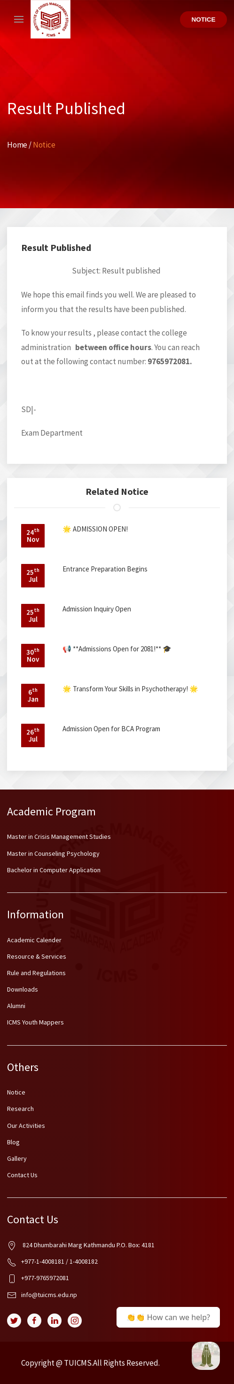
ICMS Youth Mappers (35, 1022)
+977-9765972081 (38, 1278)
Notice (203, 19)
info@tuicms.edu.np (42, 1295)
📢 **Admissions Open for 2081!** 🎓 (117, 648)
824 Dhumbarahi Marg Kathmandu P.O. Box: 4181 (81, 1246)
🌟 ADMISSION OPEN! (95, 528)
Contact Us (22, 1175)
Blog (13, 1142)
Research (20, 1108)
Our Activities (26, 1125)
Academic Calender (34, 940)
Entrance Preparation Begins (105, 568)
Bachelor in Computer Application (54, 870)
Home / (20, 145)
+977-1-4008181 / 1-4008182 (52, 1262)
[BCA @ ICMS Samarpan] (206, 1356)
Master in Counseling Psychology (53, 853)
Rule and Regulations (36, 973)
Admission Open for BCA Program (111, 728)
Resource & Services (36, 956)
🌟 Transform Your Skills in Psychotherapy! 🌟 (130, 688)
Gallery (17, 1158)
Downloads (22, 989)
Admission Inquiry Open (96, 608)
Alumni (16, 1005)
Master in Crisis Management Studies (59, 836)
